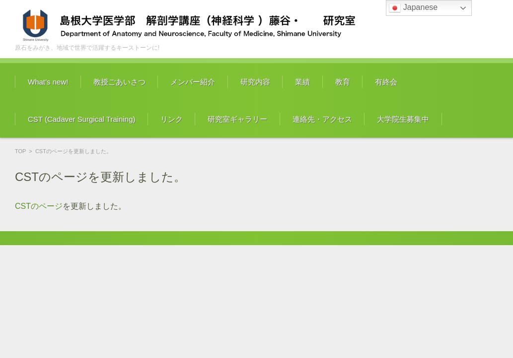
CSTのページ (39, 206)
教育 (342, 82)
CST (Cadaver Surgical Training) (81, 119)
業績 (302, 82)
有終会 (386, 82)
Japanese (413, 8)
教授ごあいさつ (119, 82)
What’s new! (48, 82)
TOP (20, 151)
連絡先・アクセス (322, 119)
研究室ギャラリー (237, 119)
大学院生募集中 (403, 119)
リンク (171, 119)
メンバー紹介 (192, 82)
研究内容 (255, 82)
